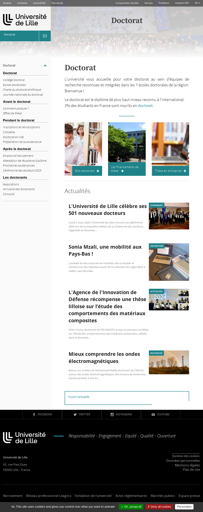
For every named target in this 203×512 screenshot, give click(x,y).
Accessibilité (39, 2)
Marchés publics (163, 496)
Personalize (184, 506)
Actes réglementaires (131, 496)
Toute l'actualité (78, 397)
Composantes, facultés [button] (127, 2)
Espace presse (189, 496)
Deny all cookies (159, 506)
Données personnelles (183, 460)
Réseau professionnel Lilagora (48, 496)
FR (196, 2)
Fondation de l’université (93, 496)
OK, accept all (131, 506)
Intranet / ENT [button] (182, 2)
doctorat (145, 105)
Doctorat (9, 65)
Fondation (164, 2)
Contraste (22, 2)
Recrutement (13, 496)
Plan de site (57, 2)
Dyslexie (7, 2)
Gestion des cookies (186, 456)
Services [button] (149, 2)
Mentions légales (187, 465)
